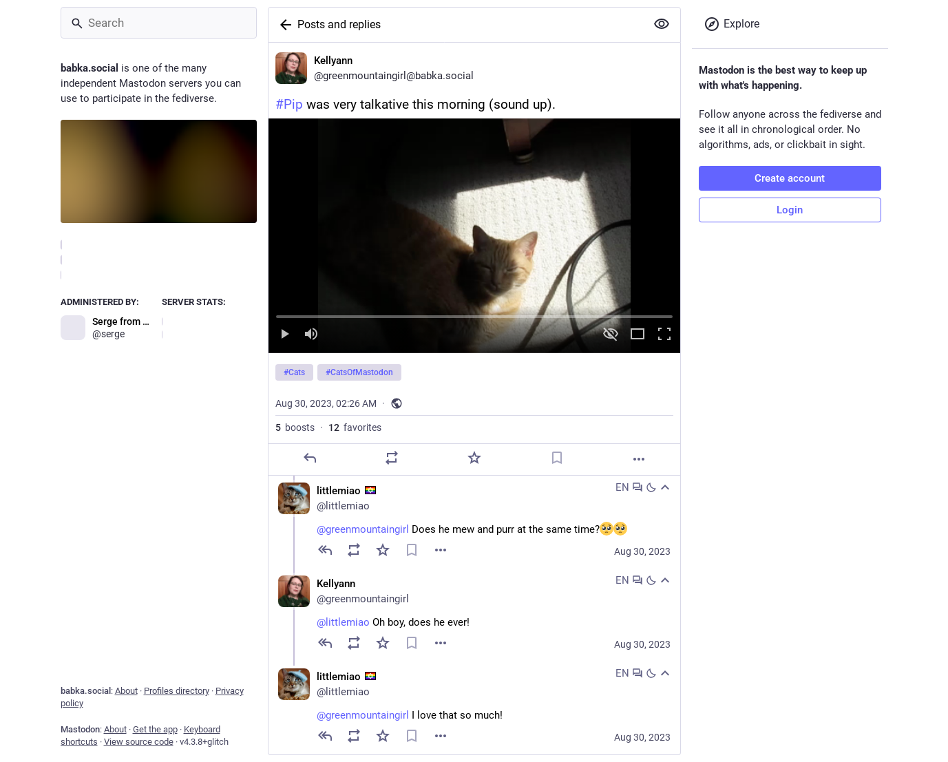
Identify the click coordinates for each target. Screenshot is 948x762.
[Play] (284, 335)
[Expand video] (637, 335)
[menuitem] (474, 235)
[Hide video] (610, 335)
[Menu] (440, 550)
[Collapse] (665, 487)
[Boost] (391, 457)
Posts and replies (339, 24)
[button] (474, 235)
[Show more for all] (661, 24)
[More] (639, 459)
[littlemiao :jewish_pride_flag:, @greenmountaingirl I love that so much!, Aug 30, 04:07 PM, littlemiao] (474, 708)
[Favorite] (473, 457)
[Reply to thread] (325, 550)
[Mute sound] (311, 335)
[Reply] (309, 457)
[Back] (282, 25)
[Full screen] (664, 335)
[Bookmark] (556, 457)
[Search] (159, 23)
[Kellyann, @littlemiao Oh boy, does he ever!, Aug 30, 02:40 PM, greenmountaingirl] (474, 615)
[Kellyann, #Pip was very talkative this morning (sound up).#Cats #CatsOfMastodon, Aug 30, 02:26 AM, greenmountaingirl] (474, 259)
